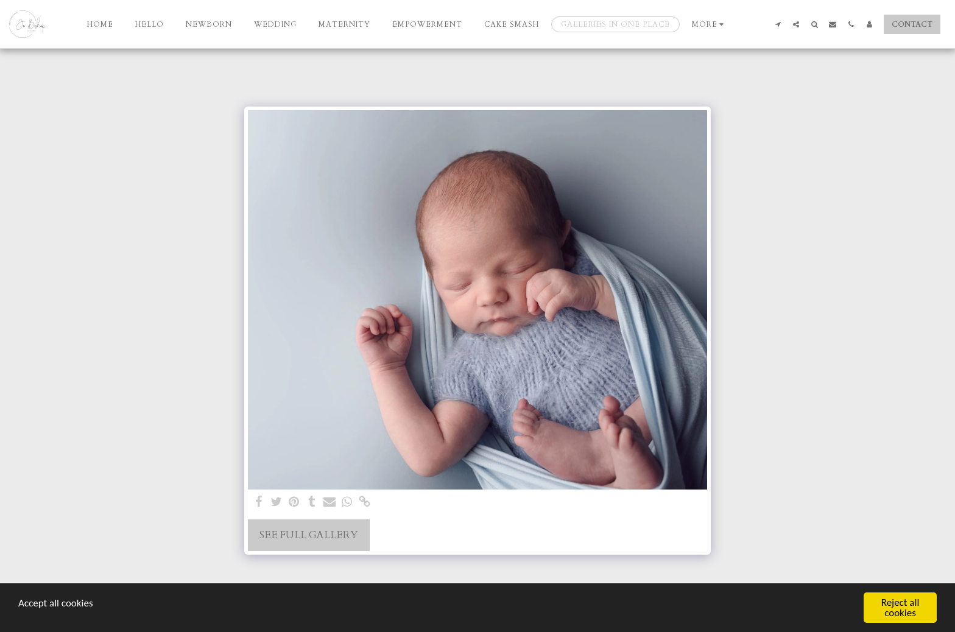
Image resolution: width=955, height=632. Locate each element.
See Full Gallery (308, 535)
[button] (777, 24)
